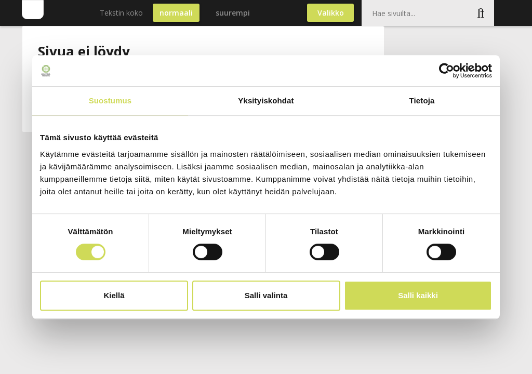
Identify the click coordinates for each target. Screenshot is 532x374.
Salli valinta (266, 295)
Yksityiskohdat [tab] (266, 100)
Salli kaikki (418, 295)
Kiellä (113, 295)
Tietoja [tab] (422, 100)
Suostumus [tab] (110, 100)
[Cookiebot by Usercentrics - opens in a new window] (446, 70)
